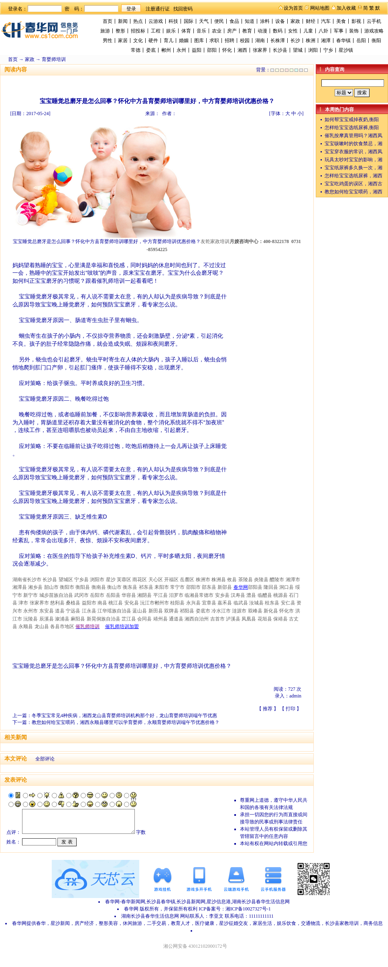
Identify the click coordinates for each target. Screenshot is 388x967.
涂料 (265, 21)
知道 (249, 21)
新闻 (123, 21)
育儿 (168, 40)
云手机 (374, 21)
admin (295, 696)
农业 (216, 31)
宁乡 (328, 50)
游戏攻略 (374, 31)
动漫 (262, 31)
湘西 (242, 50)
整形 (120, 31)
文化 (138, 40)
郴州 (166, 50)
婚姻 (184, 40)
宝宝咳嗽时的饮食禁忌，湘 (353, 143)
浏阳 (313, 50)
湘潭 (326, 40)
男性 (107, 40)
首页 (107, 21)
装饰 (354, 31)
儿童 (308, 31)
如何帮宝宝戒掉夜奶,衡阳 (352, 119)
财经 (310, 21)
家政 (295, 21)
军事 (338, 31)
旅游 (105, 31)
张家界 (260, 50)
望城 (298, 50)
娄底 (151, 50)
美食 (341, 21)
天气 (204, 21)
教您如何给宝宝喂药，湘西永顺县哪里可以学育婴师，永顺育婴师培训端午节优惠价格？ (125, 722)
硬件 (153, 40)
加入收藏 (346, 8)
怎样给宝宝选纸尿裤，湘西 (353, 175)
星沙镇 (346, 50)
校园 (245, 40)
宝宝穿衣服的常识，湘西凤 (353, 151)
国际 (188, 21)
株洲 (310, 40)
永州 (181, 50)
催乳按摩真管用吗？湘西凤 (353, 135)
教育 (247, 31)
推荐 (267, 709)
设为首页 (293, 8)
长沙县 (280, 50)
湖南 (260, 40)
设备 (280, 21)
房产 (232, 31)
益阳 (196, 50)
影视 (356, 21)
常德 (135, 50)
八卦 (323, 31)
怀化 (227, 50)
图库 (199, 40)
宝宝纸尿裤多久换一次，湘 (353, 167)
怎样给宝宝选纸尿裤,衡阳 (352, 127)
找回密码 (183, 9)
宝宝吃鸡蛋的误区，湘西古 (353, 184)
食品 (234, 21)
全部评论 (45, 759)
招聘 (229, 40)
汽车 (326, 21)
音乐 (201, 31)
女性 (293, 31)
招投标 (138, 31)
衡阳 (376, 40)
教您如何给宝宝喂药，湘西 (353, 192)
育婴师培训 (54, 59)
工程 (155, 31)
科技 (173, 21)
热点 (138, 21)
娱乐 (171, 31)
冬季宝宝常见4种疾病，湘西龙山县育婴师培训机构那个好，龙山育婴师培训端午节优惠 (124, 715)
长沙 (295, 40)
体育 (186, 31)
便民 (219, 21)
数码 (277, 31)
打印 (290, 709)
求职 (214, 40)
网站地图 (319, 8)
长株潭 (277, 40)
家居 (123, 40)
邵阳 (212, 50)
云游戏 (155, 21)
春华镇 (343, 40)
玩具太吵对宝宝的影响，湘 (353, 159)
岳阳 (361, 40)
